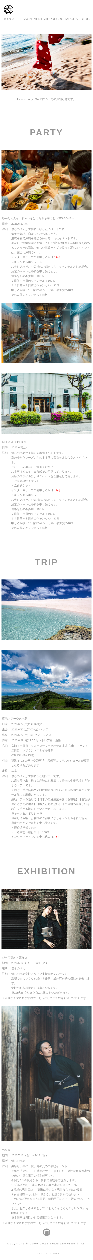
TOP (6, 19)
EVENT (37, 19)
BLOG (85, 19)
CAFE (14, 19)
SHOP (47, 19)
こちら (57, 257)
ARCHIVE (73, 19)
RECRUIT (59, 19)
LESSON (25, 19)
